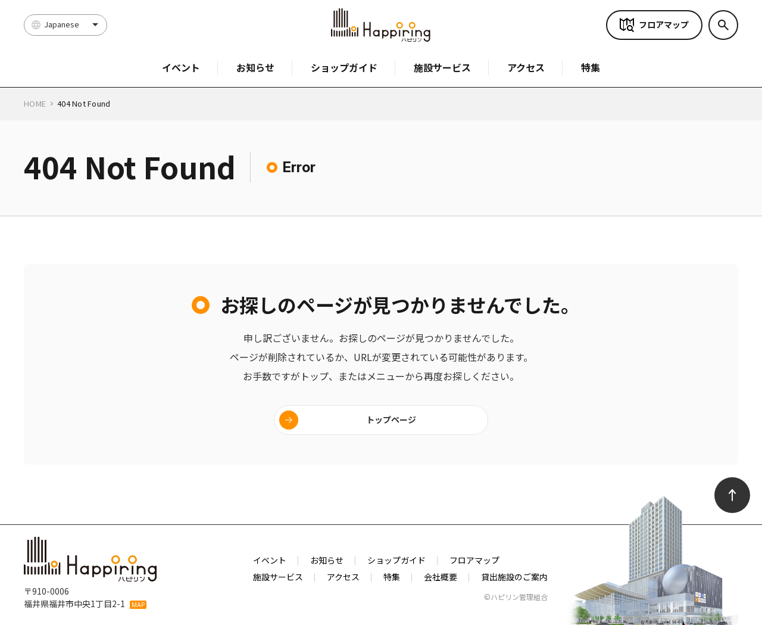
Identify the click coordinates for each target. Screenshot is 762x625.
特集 (590, 67)
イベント (181, 67)
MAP (138, 604)
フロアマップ (664, 24)
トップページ (391, 419)
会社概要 (440, 577)
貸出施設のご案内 (514, 577)
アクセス (526, 67)
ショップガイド (344, 67)
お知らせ (255, 67)
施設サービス (442, 67)
